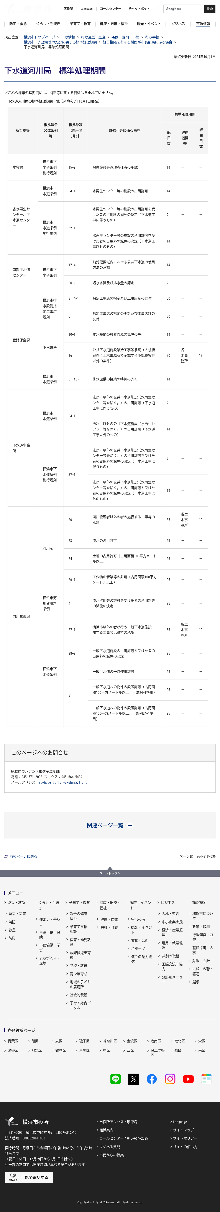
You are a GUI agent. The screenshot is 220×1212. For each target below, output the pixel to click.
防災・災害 (17, 913)
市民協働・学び (49, 947)
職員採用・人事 (202, 950)
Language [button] (86, 8)
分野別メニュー (172, 979)
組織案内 (106, 1130)
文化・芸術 (140, 940)
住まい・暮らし (49, 922)
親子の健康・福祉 (80, 916)
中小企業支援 (172, 922)
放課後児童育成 (80, 955)
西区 (130, 1050)
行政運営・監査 (93, 37)
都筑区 (37, 1050)
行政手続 (152, 37)
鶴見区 (61, 1050)
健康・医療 (109, 919)
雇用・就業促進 (172, 945)
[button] (110, 825)
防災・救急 (16, 902)
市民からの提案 (111, 1155)
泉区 (59, 1041)
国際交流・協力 (172, 966)
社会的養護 (78, 995)
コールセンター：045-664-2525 (123, 1138)
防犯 (12, 938)
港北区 (179, 1041)
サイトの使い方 (185, 1147)
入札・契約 (170, 913)
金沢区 (132, 1041)
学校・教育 (78, 965)
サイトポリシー (185, 1138)
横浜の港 (138, 919)
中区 (106, 1050)
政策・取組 (201, 926)
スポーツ (138, 948)
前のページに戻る (23, 856)
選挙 (195, 982)
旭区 (35, 1041)
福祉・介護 (109, 927)
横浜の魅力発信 (141, 959)
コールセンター (110, 8)
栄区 (201, 1041)
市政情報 (68, 37)
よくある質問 (109, 1147)
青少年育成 (78, 974)
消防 (12, 922)
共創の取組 (170, 956)
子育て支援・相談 (80, 929)
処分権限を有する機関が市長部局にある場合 (137, 42)
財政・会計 (201, 961)
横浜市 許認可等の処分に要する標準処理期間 (60, 42)
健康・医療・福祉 (110, 905)
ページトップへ (110, 873)
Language (180, 1122)
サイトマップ (183, 1130)
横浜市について (202, 916)
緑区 (177, 1050)
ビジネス (168, 902)
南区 (201, 1050)
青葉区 (13, 1041)
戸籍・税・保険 (49, 935)
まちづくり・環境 (49, 960)
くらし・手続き (48, 905)
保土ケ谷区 (158, 1052)
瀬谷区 (13, 1050)
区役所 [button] (68, 8)
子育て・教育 (79, 902)
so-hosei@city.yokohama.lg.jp (63, 782)
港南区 (156, 1041)
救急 (12, 930)
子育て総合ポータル (80, 1005)
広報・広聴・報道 (202, 971)
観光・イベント (140, 905)
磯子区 (84, 1041)
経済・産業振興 (172, 932)
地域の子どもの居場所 (80, 984)
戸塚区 (84, 1050)
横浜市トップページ (39, 37)
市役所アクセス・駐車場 (118, 1122)
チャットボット (139, 8)
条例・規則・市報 (125, 37)
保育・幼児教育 (80, 942)
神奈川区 (110, 1041)
